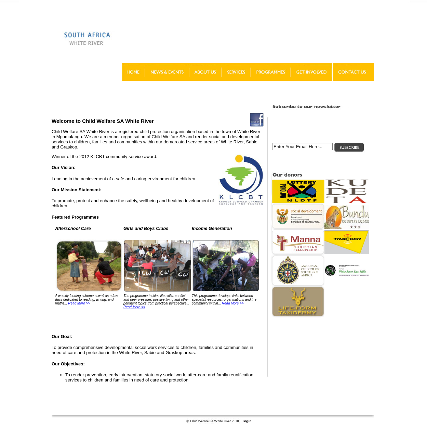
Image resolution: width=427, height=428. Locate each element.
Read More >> (78, 303)
